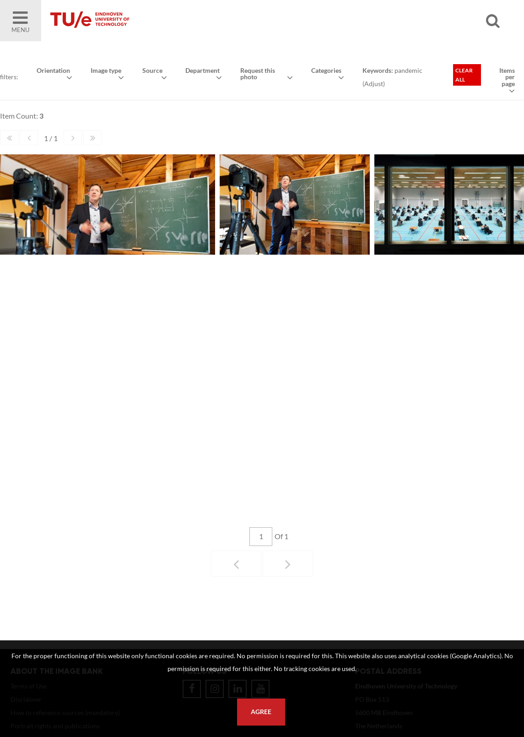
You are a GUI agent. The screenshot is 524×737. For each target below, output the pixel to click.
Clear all (464, 74)
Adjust (373, 83)
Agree (261, 711)
